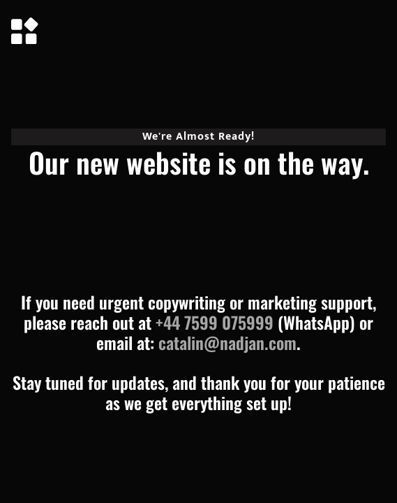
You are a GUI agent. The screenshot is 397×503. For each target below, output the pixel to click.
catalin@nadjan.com (227, 342)
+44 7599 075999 (215, 322)
